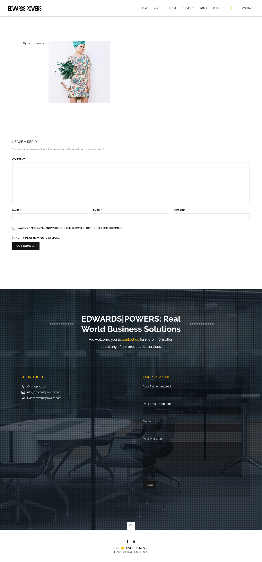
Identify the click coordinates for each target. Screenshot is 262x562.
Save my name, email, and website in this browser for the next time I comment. (70, 228)
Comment (19, 159)
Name (16, 210)
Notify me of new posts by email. (38, 237)
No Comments (36, 43)
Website (179, 210)
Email (97, 210)
